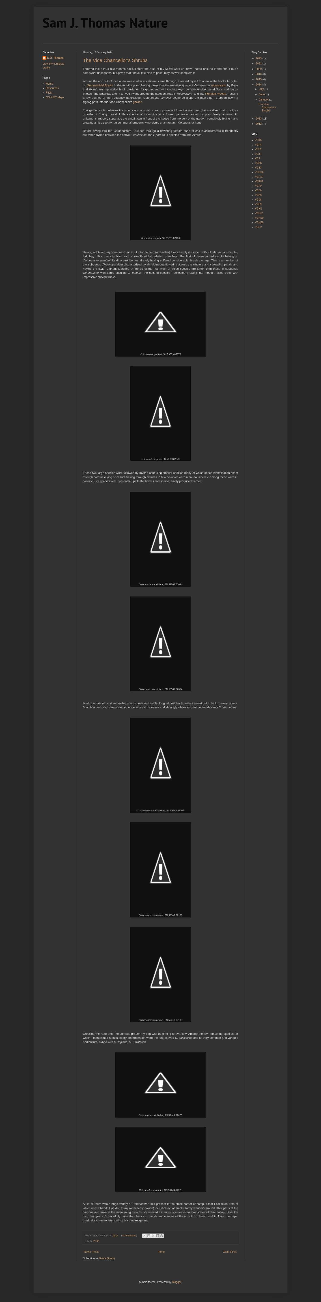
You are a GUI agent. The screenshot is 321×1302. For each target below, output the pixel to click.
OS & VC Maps (55, 97)
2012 (259, 123)
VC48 (258, 163)
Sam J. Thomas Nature (105, 22)
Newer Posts (91, 1251)
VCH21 (259, 213)
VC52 (258, 149)
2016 (259, 74)
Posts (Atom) (107, 1258)
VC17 (258, 154)
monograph (218, 85)
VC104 (259, 181)
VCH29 (259, 217)
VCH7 (258, 227)
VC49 (258, 190)
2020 (259, 69)
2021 (259, 63)
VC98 (258, 199)
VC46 (96, 1241)
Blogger (176, 1282)
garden (137, 102)
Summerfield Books (100, 85)
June (262, 94)
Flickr (49, 92)
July (262, 89)
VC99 (258, 204)
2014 (259, 84)
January (264, 99)
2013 (259, 118)
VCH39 (259, 222)
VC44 (258, 144)
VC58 (258, 195)
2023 (259, 58)
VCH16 (259, 172)
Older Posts (230, 1251)
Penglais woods (215, 93)
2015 (259, 79)
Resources (52, 88)
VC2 (257, 158)
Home (161, 1251)
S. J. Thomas (55, 58)
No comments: (129, 1235)
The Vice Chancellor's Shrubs (115, 60)
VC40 (258, 185)
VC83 (258, 167)
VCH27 (259, 176)
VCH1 (258, 208)
